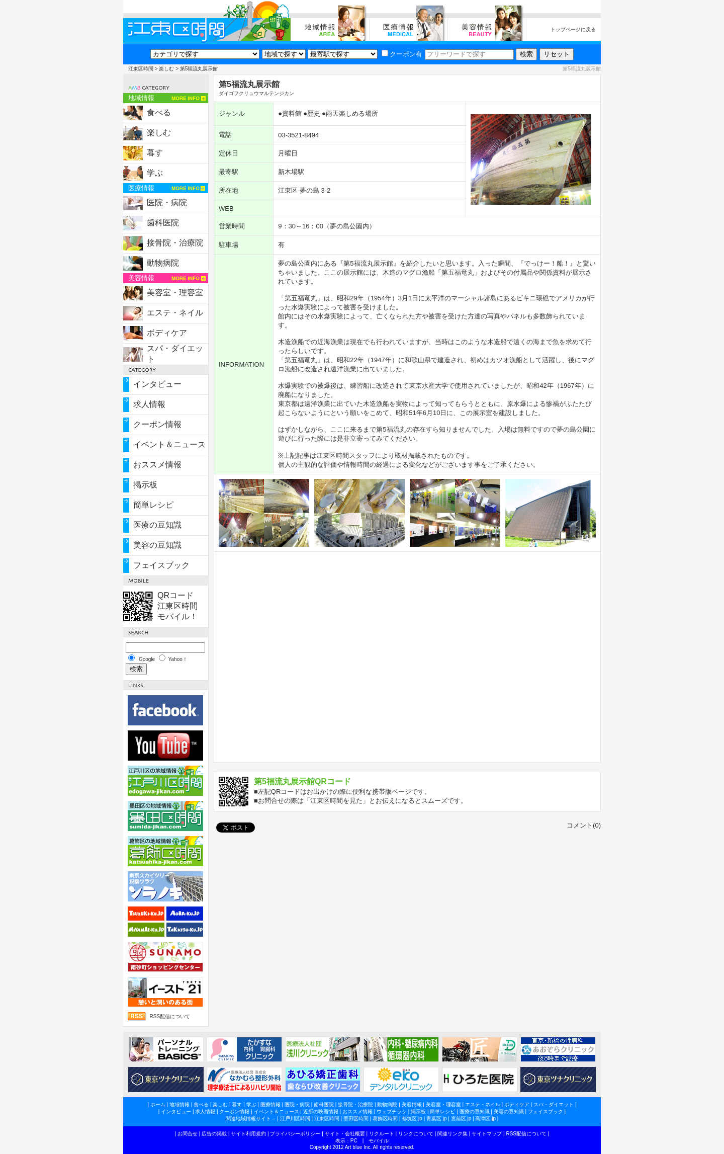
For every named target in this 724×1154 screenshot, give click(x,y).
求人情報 (149, 404)
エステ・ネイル (175, 312)
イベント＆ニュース (169, 444)
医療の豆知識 (157, 525)
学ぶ (155, 173)
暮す (155, 152)
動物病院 (163, 263)
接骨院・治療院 (175, 242)
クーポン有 (402, 54)
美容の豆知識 (157, 545)
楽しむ (166, 68)
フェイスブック (161, 565)
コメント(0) (584, 825)
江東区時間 (140, 68)
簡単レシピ (153, 505)
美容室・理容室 (175, 292)
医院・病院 (167, 202)
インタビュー (157, 384)
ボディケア (167, 332)
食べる (159, 112)
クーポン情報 (157, 424)
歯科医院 (163, 222)
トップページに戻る (573, 29)
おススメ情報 (157, 464)
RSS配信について (169, 1016)
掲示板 (145, 484)
